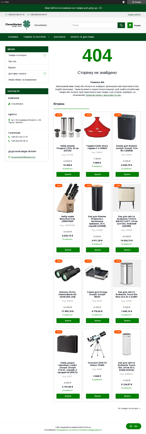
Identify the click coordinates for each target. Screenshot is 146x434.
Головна (13, 37)
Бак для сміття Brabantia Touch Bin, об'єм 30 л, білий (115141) (126, 366)
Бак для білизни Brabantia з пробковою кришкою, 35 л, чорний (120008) (97, 221)
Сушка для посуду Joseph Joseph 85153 (97, 294)
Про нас (12, 61)
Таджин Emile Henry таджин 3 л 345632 (97, 147)
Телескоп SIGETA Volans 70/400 (97, 364)
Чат (134, 426)
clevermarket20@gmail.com (23, 157)
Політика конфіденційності (90, 430)
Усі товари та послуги (128, 408)
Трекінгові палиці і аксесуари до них (103, 95)
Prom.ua (87, 427)
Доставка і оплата (17, 73)
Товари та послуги (34, 37)
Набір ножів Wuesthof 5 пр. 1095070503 (68, 218)
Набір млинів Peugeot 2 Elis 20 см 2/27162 (68, 148)
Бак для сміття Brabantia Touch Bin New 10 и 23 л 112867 (127, 294)
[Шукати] (121, 25)
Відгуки (11, 67)
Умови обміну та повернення (22, 80)
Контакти (59, 37)
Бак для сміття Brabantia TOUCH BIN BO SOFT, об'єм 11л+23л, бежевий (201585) (126, 221)
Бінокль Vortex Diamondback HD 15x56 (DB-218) (67, 294)
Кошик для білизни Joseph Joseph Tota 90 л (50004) (127, 148)
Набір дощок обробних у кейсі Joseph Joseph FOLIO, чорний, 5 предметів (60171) (67, 368)
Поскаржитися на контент (67, 430)
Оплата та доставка (82, 37)
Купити (68, 174)
